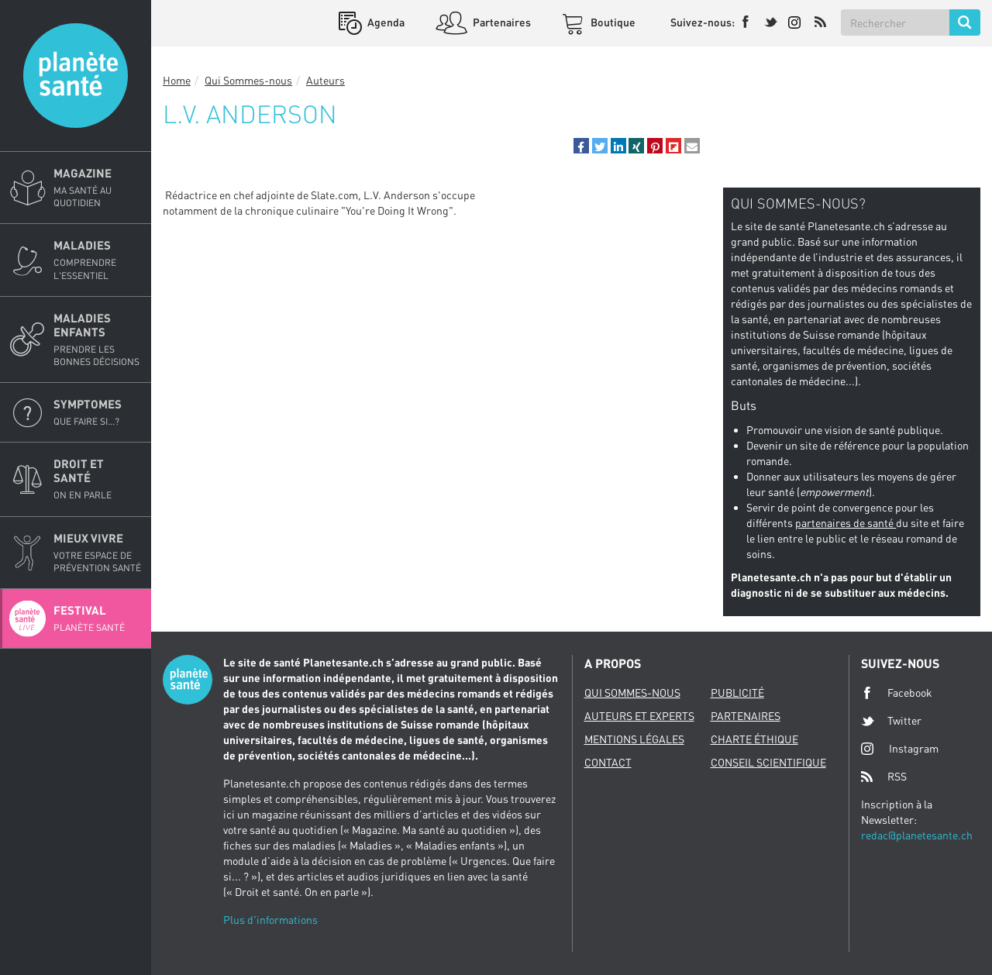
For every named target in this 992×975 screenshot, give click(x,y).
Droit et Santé (97, 478)
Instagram (900, 748)
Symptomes (97, 412)
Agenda (385, 22)
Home (177, 80)
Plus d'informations (270, 919)
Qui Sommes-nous (248, 80)
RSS (884, 776)
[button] (581, 145)
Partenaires (500, 22)
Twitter (891, 721)
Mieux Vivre (97, 552)
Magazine (97, 187)
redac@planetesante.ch (917, 835)
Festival (97, 618)
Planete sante (75, 75)
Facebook (896, 693)
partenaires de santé (845, 522)
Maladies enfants (97, 339)
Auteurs (325, 80)
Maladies (97, 259)
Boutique (612, 22)
